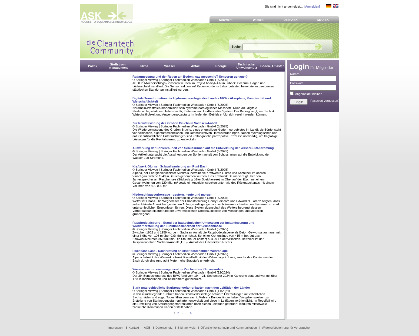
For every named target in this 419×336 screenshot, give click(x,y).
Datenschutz (163, 327)
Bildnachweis (186, 327)
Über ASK (291, 19)
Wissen (258, 19)
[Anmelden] (312, 6)
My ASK (323, 19)
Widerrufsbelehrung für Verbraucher (286, 327)
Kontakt (134, 327)
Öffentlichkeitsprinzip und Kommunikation (229, 327)
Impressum (116, 327)
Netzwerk (225, 19)
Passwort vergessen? (325, 100)
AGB (147, 327)
